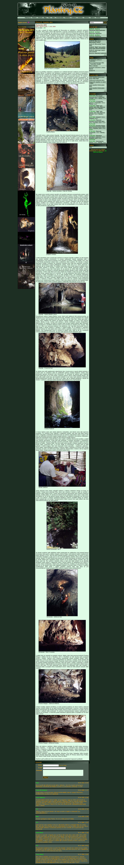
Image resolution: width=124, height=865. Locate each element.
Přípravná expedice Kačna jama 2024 (96, 120)
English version (23, 22)
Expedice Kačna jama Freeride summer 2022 (97, 126)
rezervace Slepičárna (95, 36)
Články (91, 57)
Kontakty (80, 17)
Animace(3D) (59, 17)
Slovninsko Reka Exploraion (97, 30)
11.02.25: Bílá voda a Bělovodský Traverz (95, 41)
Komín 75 (92, 70)
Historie (34, 17)
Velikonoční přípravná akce (97, 80)
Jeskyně (40, 17)
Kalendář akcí (93, 27)
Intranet (98, 17)
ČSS (90, 147)
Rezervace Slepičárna (95, 33)
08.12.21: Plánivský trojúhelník (97, 53)
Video (53, 17)
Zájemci (92, 17)
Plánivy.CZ (28, 17)
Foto (49, 17)
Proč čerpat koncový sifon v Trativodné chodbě (96, 63)
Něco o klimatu (93, 66)
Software (73, 17)
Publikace (67, 17)
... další (104, 55)
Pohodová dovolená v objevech (95, 136)
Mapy (45, 17)
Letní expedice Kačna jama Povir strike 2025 (96, 78)
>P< (44, 28)
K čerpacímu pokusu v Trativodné (96, 102)
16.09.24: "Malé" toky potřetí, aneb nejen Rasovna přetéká (97, 48)
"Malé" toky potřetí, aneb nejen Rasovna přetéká (97, 107)
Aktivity (92, 39)
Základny (86, 17)
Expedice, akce (94, 75)
